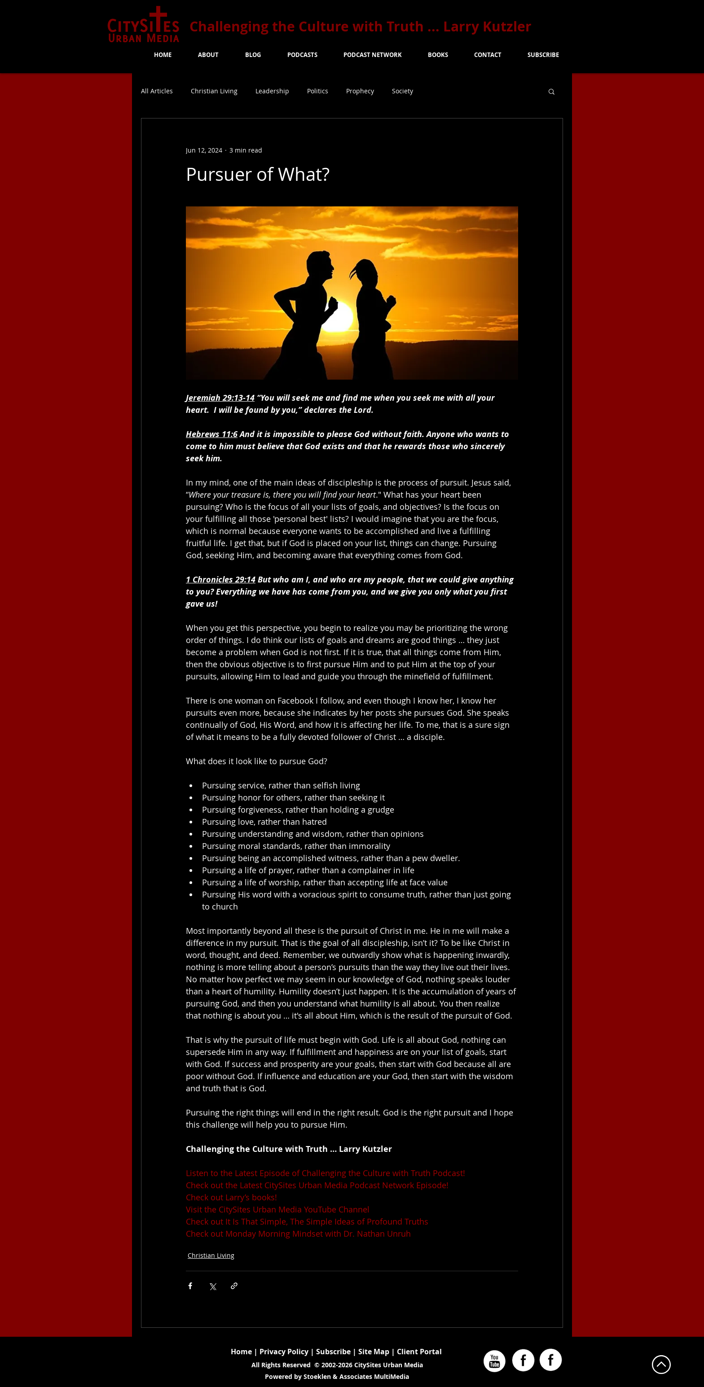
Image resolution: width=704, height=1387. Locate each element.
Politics (317, 91)
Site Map (374, 1351)
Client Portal (419, 1351)
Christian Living (214, 91)
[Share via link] (234, 1286)
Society (402, 91)
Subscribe (333, 1351)
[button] (551, 91)
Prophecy (360, 91)
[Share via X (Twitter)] (212, 1286)
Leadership (272, 91)
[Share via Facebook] (190, 1286)
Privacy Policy (284, 1351)
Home (241, 1351)
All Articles (157, 91)
